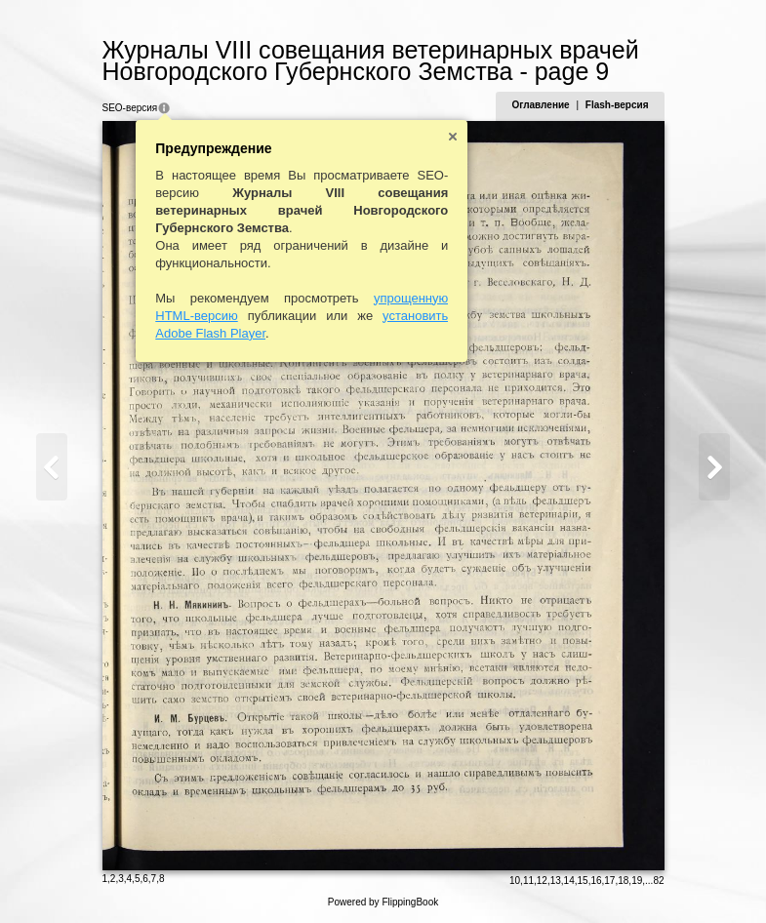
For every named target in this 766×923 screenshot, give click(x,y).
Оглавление (540, 105)
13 (555, 880)
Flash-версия (617, 105)
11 (528, 880)
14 (569, 880)
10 (514, 880)
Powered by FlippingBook (383, 902)
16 (595, 880)
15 (583, 880)
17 (609, 880)
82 (658, 880)
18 (623, 880)
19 (636, 880)
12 (542, 880)
